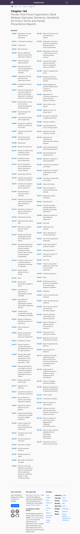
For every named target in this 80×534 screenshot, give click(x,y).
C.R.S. (64, 498)
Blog (47, 500)
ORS (16, 6)
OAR (63, 509)
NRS (63, 503)
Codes (64, 495)
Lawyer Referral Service (33, 505)
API (47, 505)
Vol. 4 (20, 6)
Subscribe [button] (15, 506)
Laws (63, 506)
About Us (49, 503)
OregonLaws (38, 2)
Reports (48, 513)
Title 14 (25, 6)
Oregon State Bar (34, 495)
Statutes (64, 501)
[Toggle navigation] (66, 2)
